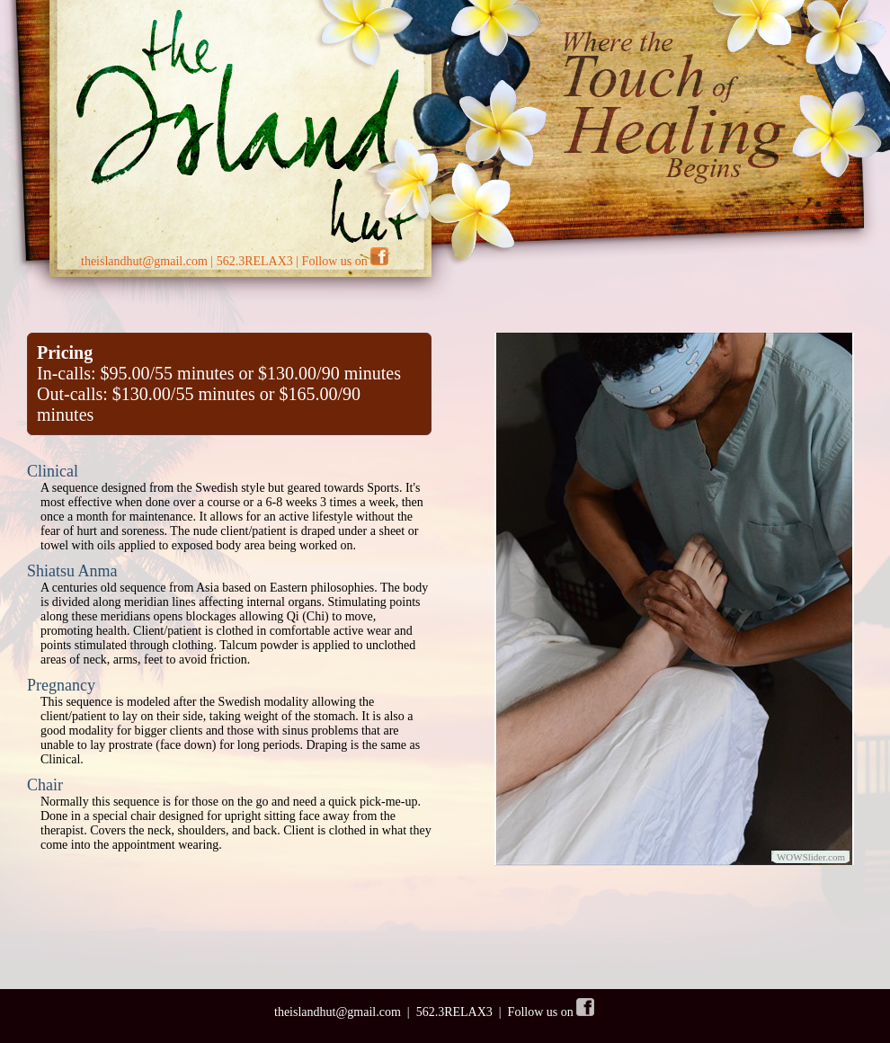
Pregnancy (61, 685)
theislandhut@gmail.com (144, 261)
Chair (45, 785)
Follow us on (345, 261)
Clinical (52, 471)
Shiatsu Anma (72, 571)
